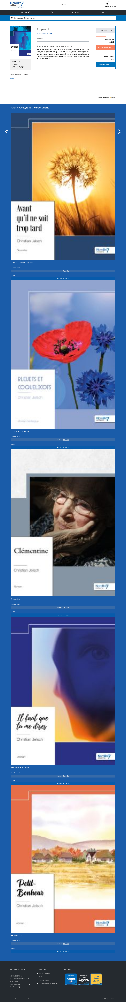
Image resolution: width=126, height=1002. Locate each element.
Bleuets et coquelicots (20, 431)
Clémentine (15, 599)
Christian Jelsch (44, 33)
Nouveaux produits (44, 973)
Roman (40, 38)
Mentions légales (44, 980)
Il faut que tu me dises (20, 768)
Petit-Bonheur (16, 935)
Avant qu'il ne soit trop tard (22, 263)
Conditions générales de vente (48, 983)
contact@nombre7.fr (21, 987)
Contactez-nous (43, 977)
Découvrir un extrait (105, 30)
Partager (12, 78)
